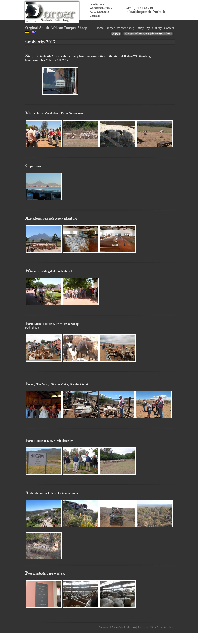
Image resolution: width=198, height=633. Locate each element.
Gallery (157, 28)
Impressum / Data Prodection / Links (156, 627)
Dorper (110, 28)
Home (99, 28)
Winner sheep (125, 28)
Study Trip (143, 28)
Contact (169, 28)
